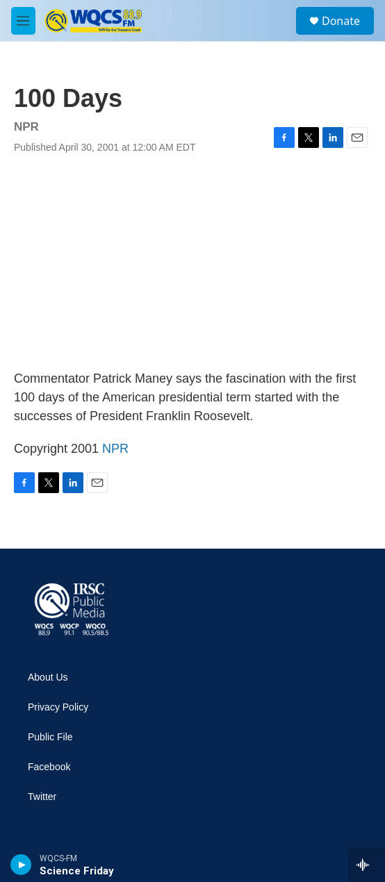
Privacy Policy (58, 707)
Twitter (42, 797)
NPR (115, 449)
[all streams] (366, 864)
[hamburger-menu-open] (23, 21)
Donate (341, 21)
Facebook (49, 767)
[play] (21, 865)
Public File (50, 737)
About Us (48, 677)
